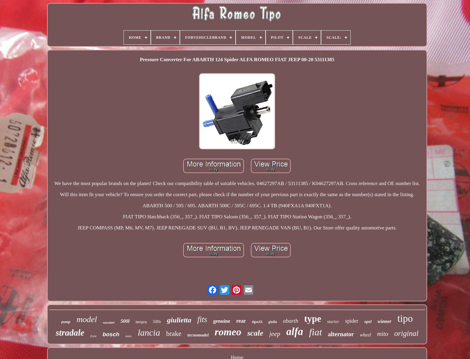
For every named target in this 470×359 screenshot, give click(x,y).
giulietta (179, 320)
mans (128, 336)
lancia (149, 332)
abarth (290, 321)
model (86, 319)
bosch (111, 334)
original (406, 333)
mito (382, 333)
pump (65, 321)
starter (333, 321)
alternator (341, 334)
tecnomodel (198, 335)
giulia (272, 322)
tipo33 (257, 321)
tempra (141, 322)
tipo (405, 318)
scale (255, 333)
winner (384, 321)
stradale (70, 332)
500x (157, 321)
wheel (365, 334)
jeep (274, 333)
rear (241, 321)
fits (202, 319)
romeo (228, 331)
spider (351, 321)
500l (124, 321)
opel (367, 321)
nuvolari (109, 322)
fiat (315, 332)
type (312, 318)
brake (173, 333)
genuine (221, 321)
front (93, 336)
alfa (294, 331)
